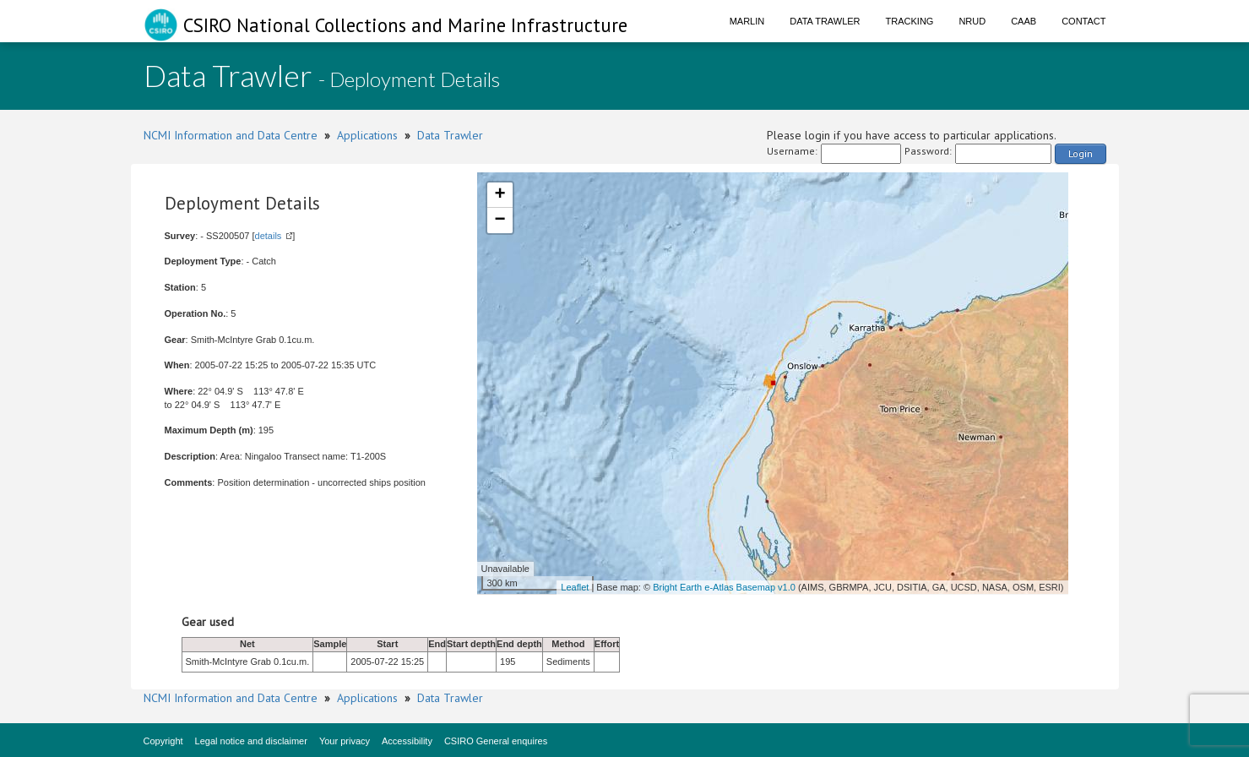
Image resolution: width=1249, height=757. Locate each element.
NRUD (972, 21)
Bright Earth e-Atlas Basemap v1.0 (724, 587)
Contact (1083, 21)
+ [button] (499, 195)
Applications (367, 135)
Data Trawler (825, 21)
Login (1080, 153)
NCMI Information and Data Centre (231, 135)
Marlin (747, 21)
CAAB (1023, 21)
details (268, 236)
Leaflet (575, 587)
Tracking (910, 21)
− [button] (499, 220)
